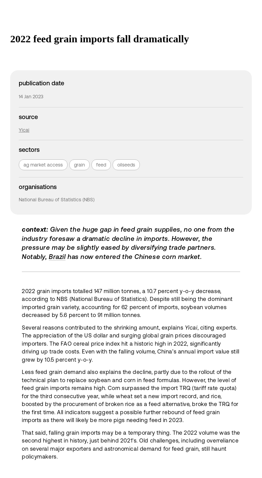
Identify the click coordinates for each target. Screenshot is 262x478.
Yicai (24, 130)
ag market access (43, 165)
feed (101, 165)
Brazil (57, 256)
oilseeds (126, 165)
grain (79, 165)
